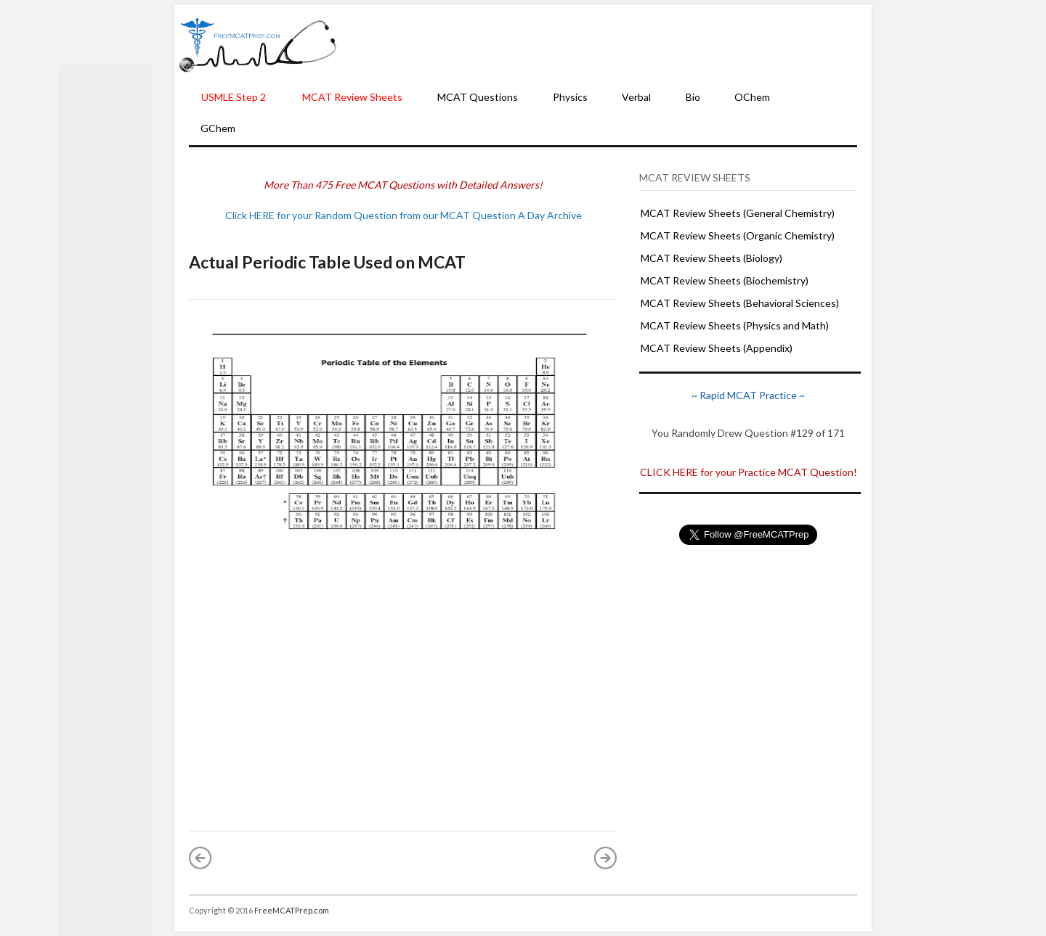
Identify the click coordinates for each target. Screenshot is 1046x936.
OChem (752, 97)
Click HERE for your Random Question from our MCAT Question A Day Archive (403, 215)
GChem (217, 128)
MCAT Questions (477, 97)
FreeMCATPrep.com (291, 910)
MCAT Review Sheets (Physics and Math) (735, 325)
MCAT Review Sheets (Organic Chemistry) (738, 235)
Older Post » (605, 857)
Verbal (636, 97)
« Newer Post (200, 857)
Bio (693, 97)
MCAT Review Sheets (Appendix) (716, 348)
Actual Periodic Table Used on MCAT (327, 262)
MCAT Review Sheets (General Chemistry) (738, 213)
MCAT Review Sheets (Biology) (711, 258)
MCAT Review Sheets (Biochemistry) (724, 280)
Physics (570, 97)
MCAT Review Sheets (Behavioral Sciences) (740, 303)
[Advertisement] (604, 44)
